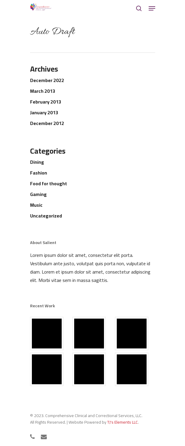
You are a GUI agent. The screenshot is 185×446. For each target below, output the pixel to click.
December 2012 (47, 123)
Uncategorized (46, 216)
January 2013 (44, 112)
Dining (37, 162)
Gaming (38, 194)
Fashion (38, 173)
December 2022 (47, 80)
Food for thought (48, 183)
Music (36, 205)
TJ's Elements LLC (122, 422)
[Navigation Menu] (152, 8)
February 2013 (45, 102)
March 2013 (42, 91)
